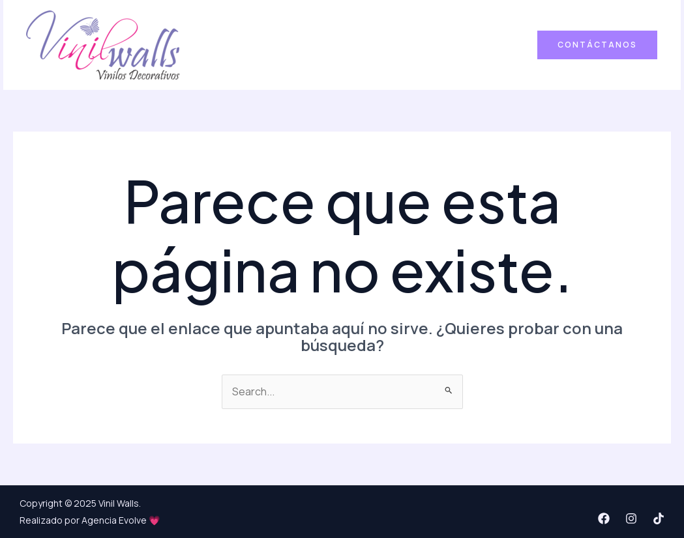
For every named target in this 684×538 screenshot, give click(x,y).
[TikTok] (658, 518)
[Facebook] (604, 518)
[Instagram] (631, 518)
